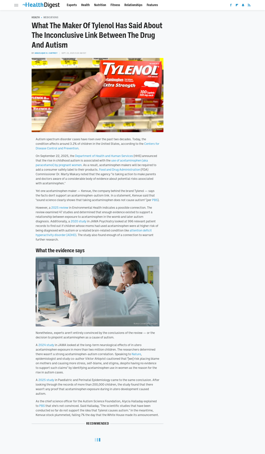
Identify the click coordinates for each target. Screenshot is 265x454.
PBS (155, 200)
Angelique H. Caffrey (46, 53)
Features (152, 5)
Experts (72, 5)
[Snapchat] (243, 6)
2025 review (59, 207)
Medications (50, 17)
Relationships (133, 5)
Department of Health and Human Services (104, 156)
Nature (136, 354)
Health (85, 5)
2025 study (46, 380)
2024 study (46, 345)
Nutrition (100, 5)
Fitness (115, 5)
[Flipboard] (237, 6)
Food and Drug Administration (119, 169)
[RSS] (249, 6)
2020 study (78, 221)
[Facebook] (231, 6)
